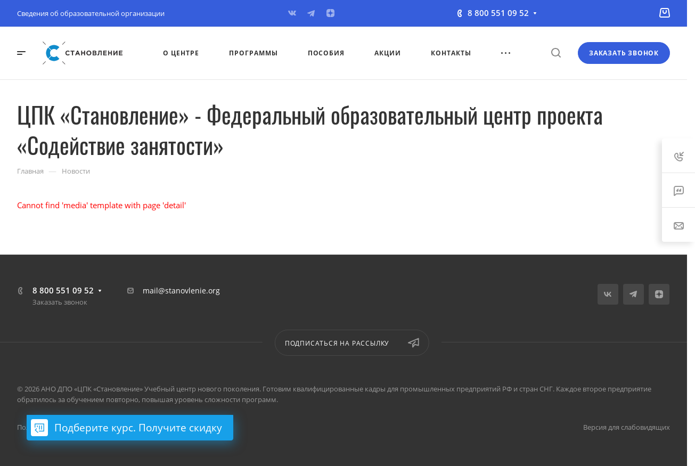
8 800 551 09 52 (498, 12)
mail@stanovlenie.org (181, 290)
